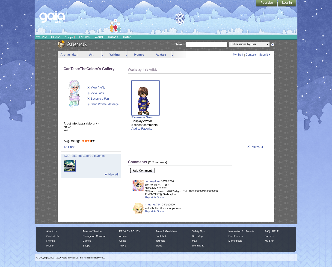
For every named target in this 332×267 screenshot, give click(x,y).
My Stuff (238, 54)
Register (267, 3)
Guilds (122, 240)
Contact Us (52, 236)
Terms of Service (92, 231)
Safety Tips (198, 231)
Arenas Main (69, 54)
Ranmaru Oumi (142, 117)
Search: (180, 44)
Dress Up (197, 236)
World (99, 37)
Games (113, 37)
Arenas (123, 236)
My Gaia (41, 37)
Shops (70, 37)
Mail (194, 240)
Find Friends (235, 236)
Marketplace (235, 240)
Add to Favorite (141, 128)
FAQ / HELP (272, 231)
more (102, 54)
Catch (127, 37)
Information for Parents (241, 231)
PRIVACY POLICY (129, 231)
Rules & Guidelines (166, 231)
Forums (84, 37)
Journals (160, 240)
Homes (139, 54)
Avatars (161, 54)
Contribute (161, 236)
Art (91, 54)
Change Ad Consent (94, 236)
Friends (50, 240)
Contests (251, 54)
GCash (56, 37)
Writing (115, 54)
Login (287, 3)
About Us (51, 231)
